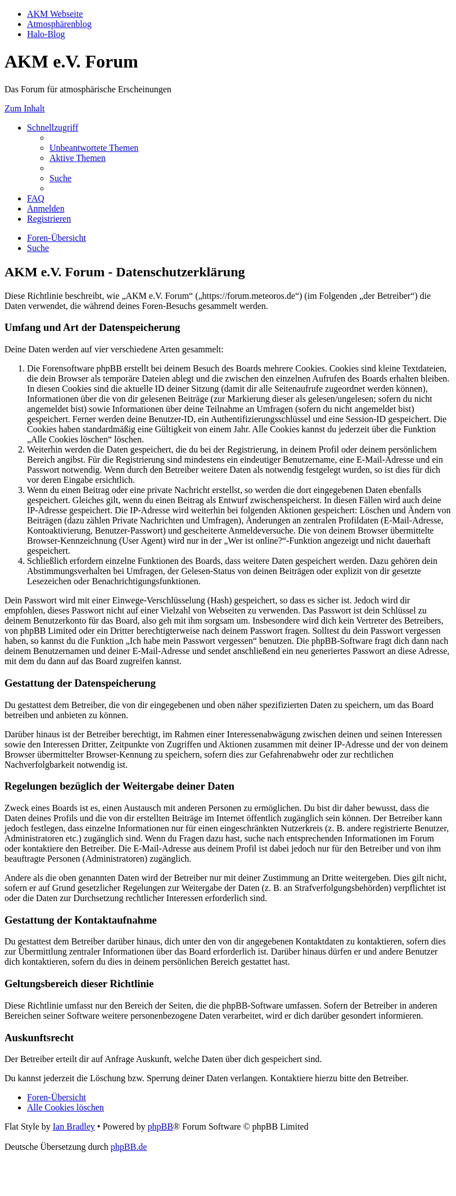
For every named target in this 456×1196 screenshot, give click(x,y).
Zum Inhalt (24, 108)
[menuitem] (93, 148)
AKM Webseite (55, 14)
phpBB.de (129, 1147)
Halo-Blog (46, 34)
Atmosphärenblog (59, 24)
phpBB (160, 1126)
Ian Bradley (74, 1126)
